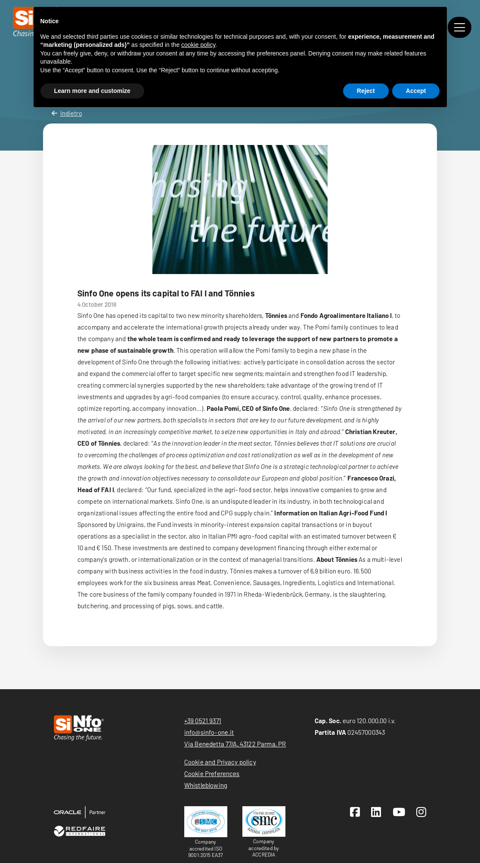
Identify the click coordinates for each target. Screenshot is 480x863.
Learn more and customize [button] (92, 90)
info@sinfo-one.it (209, 732)
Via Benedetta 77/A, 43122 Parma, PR (235, 744)
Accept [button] (416, 90)
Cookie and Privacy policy (220, 762)
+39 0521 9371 (202, 720)
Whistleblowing (205, 785)
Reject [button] (366, 90)
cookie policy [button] (198, 44)
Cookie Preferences (212, 773)
